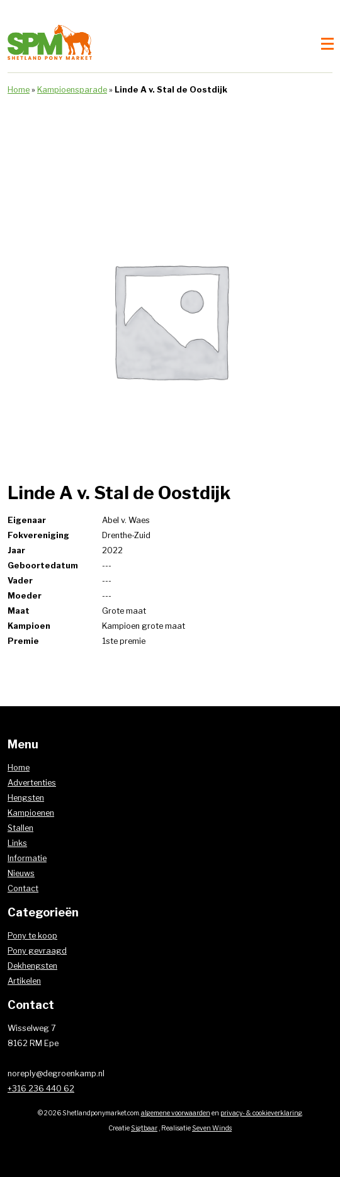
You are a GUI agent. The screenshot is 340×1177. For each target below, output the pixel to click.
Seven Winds (212, 1128)
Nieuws (21, 873)
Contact (23, 888)
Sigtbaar (144, 1128)
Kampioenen (31, 813)
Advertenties (32, 782)
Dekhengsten (32, 966)
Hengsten (26, 797)
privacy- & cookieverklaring (261, 1113)
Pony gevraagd (37, 950)
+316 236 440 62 (41, 1088)
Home (19, 89)
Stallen (20, 828)
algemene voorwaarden (175, 1113)
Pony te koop (32, 935)
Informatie (27, 858)
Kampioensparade (72, 89)
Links (17, 843)
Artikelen (24, 981)
